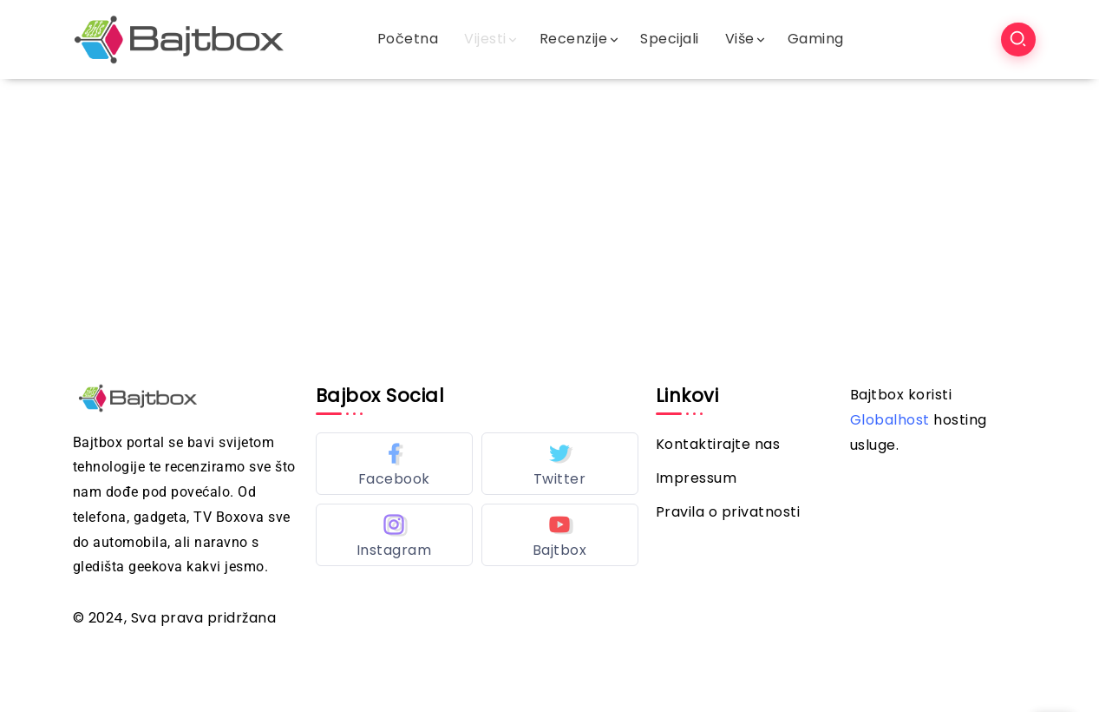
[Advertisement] (549, 209)
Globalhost (890, 420)
